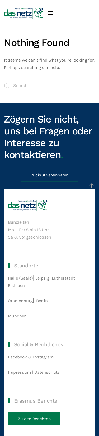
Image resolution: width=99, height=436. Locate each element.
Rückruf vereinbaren (49, 175)
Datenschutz (47, 372)
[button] (50, 13)
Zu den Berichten (34, 419)
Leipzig (42, 278)
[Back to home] (24, 13)
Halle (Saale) (20, 278)
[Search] (35, 85)
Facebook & (20, 356)
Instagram (43, 356)
